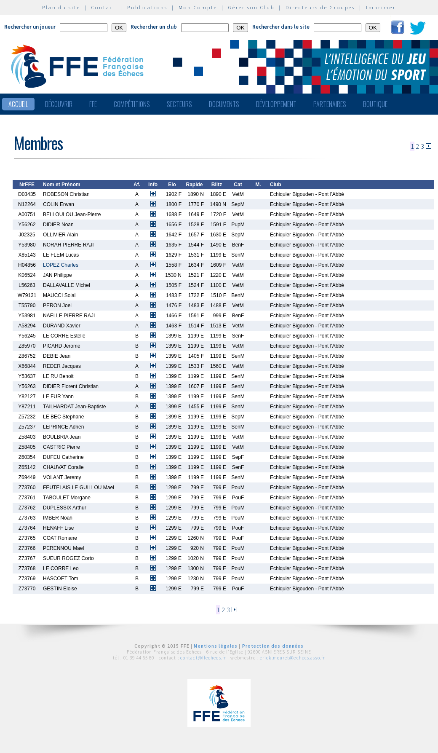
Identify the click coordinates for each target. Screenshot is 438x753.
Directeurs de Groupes (320, 7)
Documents (224, 104)
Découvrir (58, 104)
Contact (103, 7)
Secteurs (179, 104)
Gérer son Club (251, 7)
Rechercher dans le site (281, 26)
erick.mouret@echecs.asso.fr (292, 658)
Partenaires (329, 104)
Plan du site (61, 7)
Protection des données (273, 646)
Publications (147, 7)
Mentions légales (216, 646)
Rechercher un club (154, 26)
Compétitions (132, 104)
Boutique (375, 104)
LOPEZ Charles (60, 265)
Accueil (18, 104)
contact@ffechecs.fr (203, 658)
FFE (93, 104)
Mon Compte (198, 7)
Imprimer (381, 7)
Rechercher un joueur (30, 26)
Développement (276, 104)
